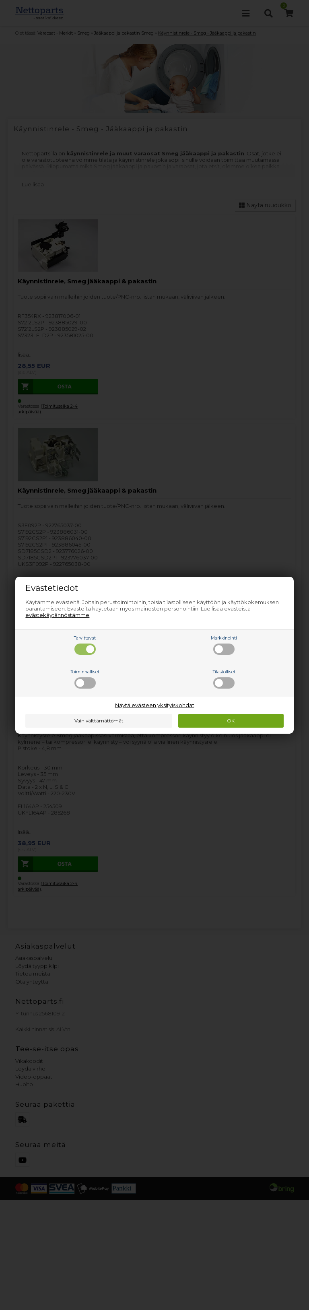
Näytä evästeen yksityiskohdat (154, 705)
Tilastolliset (224, 679)
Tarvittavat (85, 645)
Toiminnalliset (85, 679)
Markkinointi (224, 645)
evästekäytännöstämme (57, 615)
